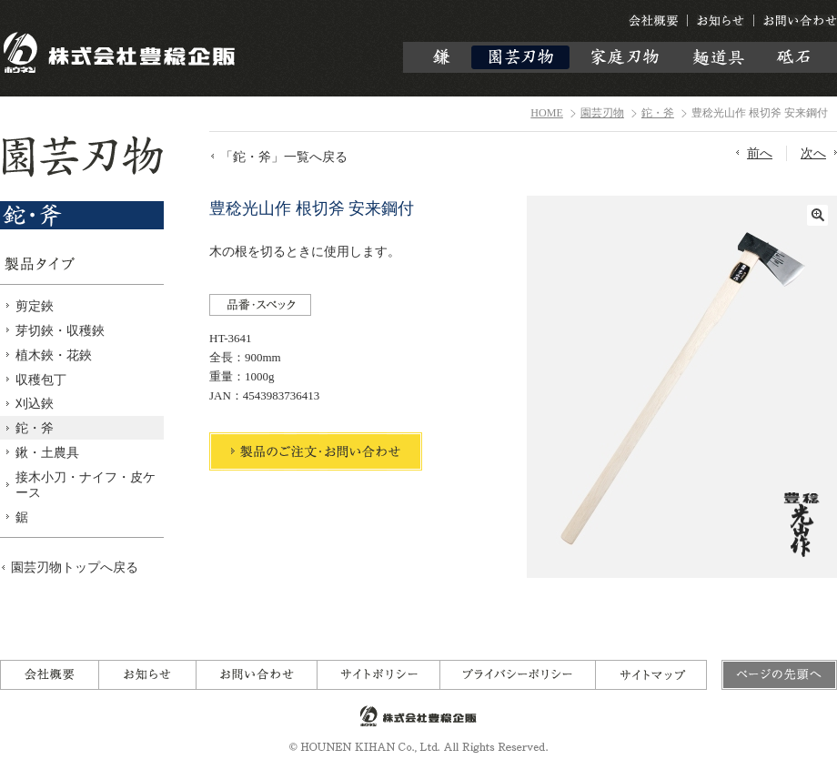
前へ (759, 153)
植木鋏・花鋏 (53, 355)
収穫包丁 (40, 379)
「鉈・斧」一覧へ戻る (284, 156)
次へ (813, 153)
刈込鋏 (34, 403)
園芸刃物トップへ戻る (74, 567)
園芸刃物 (602, 112)
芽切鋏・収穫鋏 (60, 330)
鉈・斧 (657, 112)
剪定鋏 (34, 306)
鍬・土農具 (47, 452)
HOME (546, 112)
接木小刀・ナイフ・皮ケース (85, 485)
